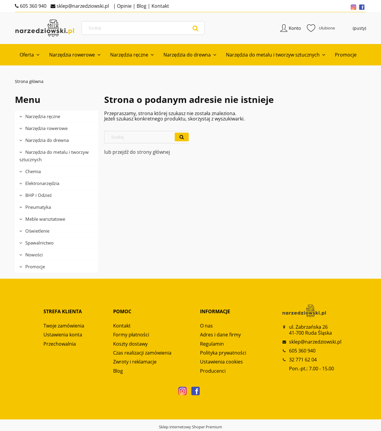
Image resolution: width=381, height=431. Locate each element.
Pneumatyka (38, 207)
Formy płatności (131, 334)
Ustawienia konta (62, 334)
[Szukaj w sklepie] (144, 28)
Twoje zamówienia (63, 325)
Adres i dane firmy (220, 334)
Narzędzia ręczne (42, 116)
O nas (206, 325)
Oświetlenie (37, 231)
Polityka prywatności (223, 352)
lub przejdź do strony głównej (137, 152)
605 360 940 (32, 6)
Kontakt (159, 6)
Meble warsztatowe (45, 219)
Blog (140, 6)
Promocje (35, 266)
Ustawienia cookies (221, 361)
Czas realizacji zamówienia (142, 352)
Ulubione (321, 28)
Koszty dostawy (130, 344)
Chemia (33, 171)
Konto (295, 28)
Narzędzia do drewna (47, 140)
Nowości (34, 255)
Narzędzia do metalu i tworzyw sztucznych (54, 155)
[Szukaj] (195, 28)
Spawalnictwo (39, 243)
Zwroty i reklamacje (135, 361)
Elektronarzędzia (42, 183)
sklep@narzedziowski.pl (82, 6)
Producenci (213, 371)
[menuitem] (29, 54)
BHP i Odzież (38, 195)
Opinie (124, 6)
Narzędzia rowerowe (46, 128)
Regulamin (212, 344)
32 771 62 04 (303, 359)
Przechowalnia (59, 344)
